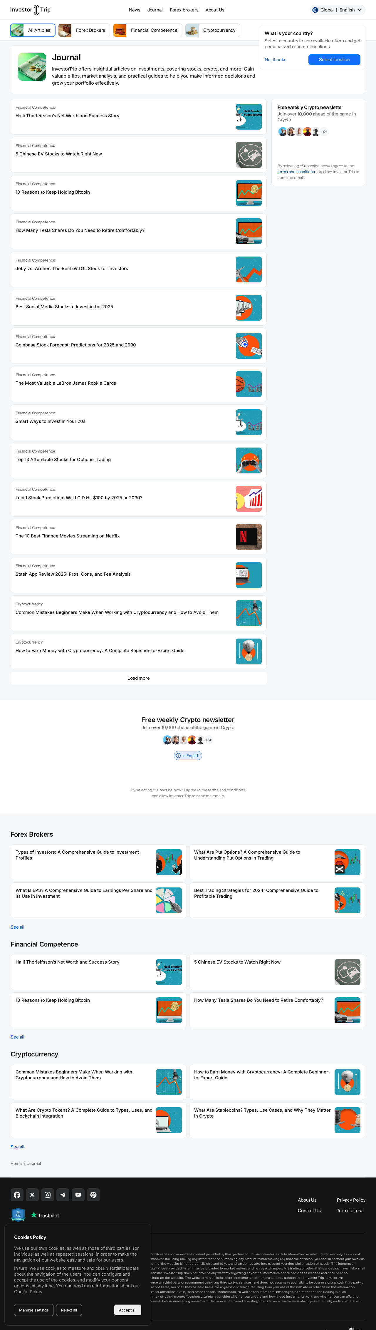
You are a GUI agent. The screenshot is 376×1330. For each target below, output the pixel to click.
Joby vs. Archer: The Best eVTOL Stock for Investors (72, 268)
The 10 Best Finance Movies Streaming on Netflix (68, 536)
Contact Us (309, 1211)
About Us (215, 10)
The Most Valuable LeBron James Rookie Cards (66, 383)
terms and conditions (296, 172)
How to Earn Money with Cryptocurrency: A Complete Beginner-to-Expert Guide (100, 650)
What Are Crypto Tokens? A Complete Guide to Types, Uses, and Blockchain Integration (84, 1113)
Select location (334, 59)
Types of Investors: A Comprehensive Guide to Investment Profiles (77, 855)
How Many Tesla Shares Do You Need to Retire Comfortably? (80, 230)
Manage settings (34, 1310)
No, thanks (275, 59)
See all (17, 927)
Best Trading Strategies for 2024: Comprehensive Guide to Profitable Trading (256, 893)
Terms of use (350, 1211)
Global (337, 10)
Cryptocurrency (29, 604)
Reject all (69, 1310)
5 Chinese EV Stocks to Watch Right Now (59, 154)
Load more (138, 678)
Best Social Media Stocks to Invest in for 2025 (64, 306)
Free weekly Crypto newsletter (310, 107)
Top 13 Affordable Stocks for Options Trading (63, 459)
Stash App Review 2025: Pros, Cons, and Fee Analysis (73, 574)
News (134, 10)
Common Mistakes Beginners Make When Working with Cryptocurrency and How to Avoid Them (117, 612)
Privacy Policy (351, 1200)
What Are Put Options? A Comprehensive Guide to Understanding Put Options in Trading (247, 855)
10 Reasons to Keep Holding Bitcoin (53, 192)
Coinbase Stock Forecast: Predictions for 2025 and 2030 (76, 345)
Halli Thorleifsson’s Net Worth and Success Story (68, 115)
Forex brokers (184, 10)
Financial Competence (35, 107)
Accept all (127, 1310)
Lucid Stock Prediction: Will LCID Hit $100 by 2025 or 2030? (79, 497)
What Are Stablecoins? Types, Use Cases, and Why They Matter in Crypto (262, 1113)
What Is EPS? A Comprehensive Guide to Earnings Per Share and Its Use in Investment (84, 893)
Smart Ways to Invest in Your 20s (50, 421)
